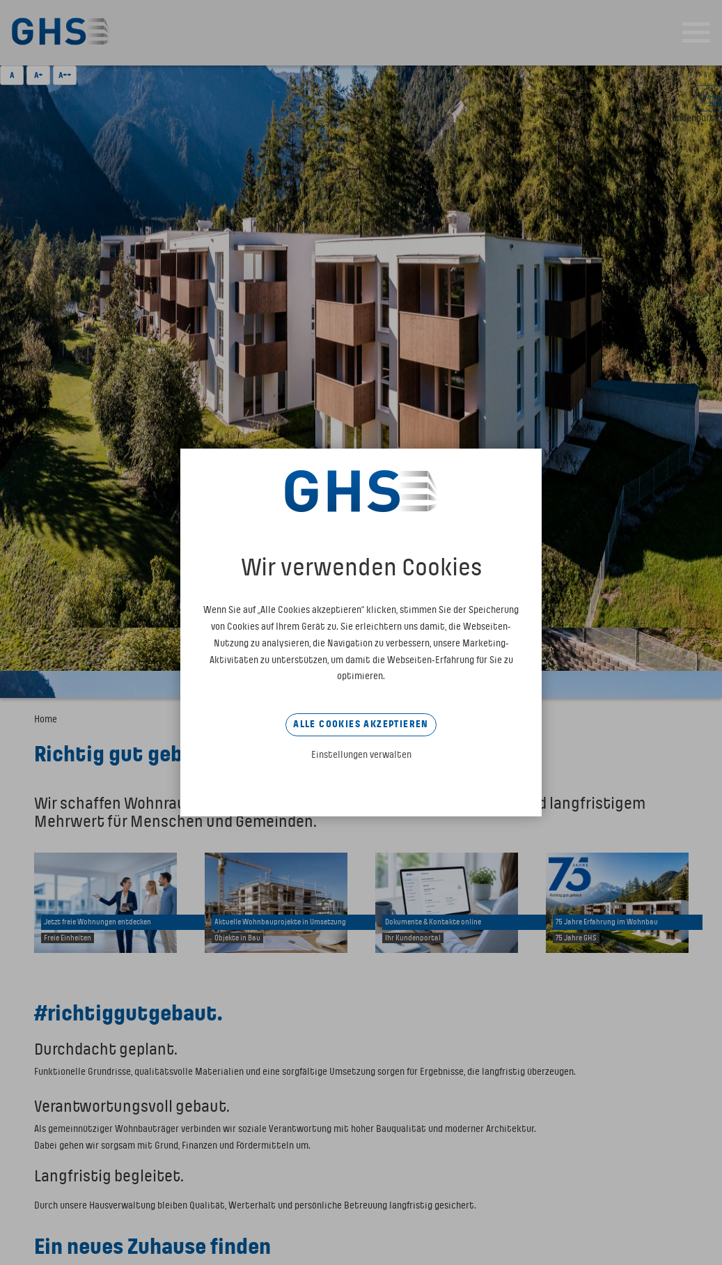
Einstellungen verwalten (361, 755)
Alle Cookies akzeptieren (361, 724)
